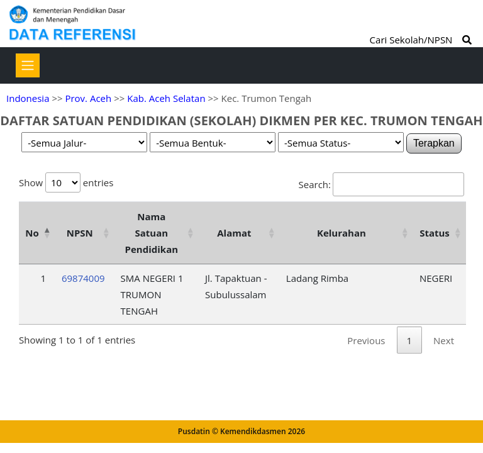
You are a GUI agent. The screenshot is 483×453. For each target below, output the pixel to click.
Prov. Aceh (88, 98)
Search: (381, 184)
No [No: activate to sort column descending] (31, 232)
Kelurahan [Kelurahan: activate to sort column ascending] (341, 232)
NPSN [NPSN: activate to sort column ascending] (80, 232)
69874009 (83, 278)
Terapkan (434, 143)
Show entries (66, 182)
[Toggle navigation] (28, 65)
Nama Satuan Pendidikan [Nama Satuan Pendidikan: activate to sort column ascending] (152, 232)
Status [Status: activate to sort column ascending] (434, 232)
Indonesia (27, 98)
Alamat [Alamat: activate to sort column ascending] (234, 232)
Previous (366, 340)
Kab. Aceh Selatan (166, 98)
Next (443, 340)
